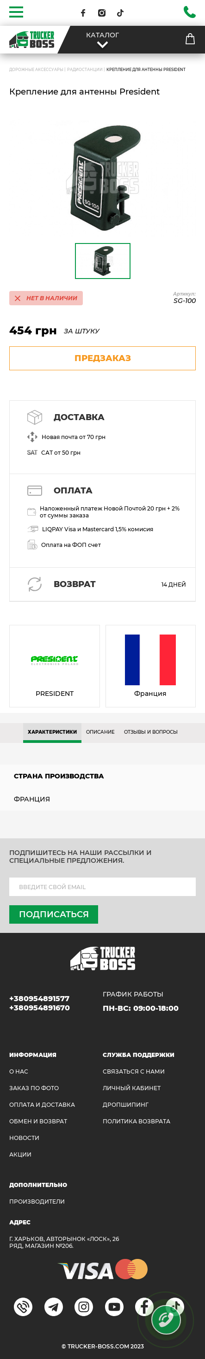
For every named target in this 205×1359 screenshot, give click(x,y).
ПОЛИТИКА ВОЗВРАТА (136, 1121)
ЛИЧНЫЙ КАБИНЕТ (132, 1088)
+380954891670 (39, 1008)
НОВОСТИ (24, 1137)
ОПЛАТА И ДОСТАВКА (42, 1104)
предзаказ (103, 358)
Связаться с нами (134, 1071)
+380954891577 (39, 998)
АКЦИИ (20, 1154)
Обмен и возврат (38, 1121)
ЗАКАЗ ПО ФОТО (34, 1088)
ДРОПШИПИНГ (126, 1104)
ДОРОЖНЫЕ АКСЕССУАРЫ (36, 69)
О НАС (18, 1071)
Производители (37, 1201)
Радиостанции (85, 69)
